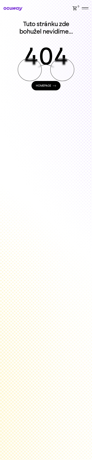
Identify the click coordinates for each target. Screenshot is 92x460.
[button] (76, 8)
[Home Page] (13, 9)
